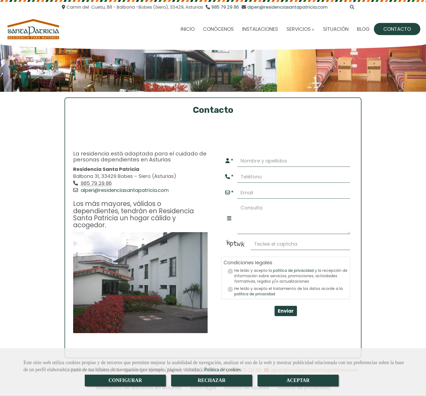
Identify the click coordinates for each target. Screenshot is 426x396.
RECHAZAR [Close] (211, 380)
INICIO (188, 29)
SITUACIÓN (336, 29)
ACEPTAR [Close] (298, 380)
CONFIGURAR (125, 380)
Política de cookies (222, 369)
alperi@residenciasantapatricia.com (125, 190)
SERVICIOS (300, 29)
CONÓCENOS (218, 29)
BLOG (363, 29)
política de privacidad (293, 270)
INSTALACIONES (260, 29)
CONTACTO (397, 29)
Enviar (286, 310)
